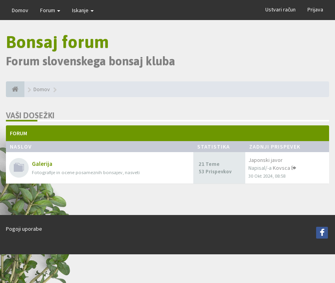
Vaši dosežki (30, 115)
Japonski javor (265, 160)
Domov (20, 10)
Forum (50, 10)
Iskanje (83, 10)
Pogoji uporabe (24, 228)
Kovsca (281, 167)
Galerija (42, 163)
